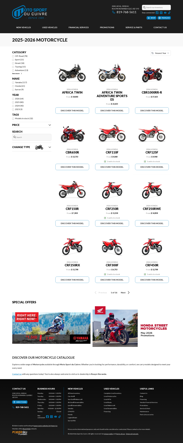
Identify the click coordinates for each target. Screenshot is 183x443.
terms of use (120, 434)
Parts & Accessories (147, 414)
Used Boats (108, 402)
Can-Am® (71, 396)
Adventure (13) (21, 70)
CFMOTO (71, 411)
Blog (141, 396)
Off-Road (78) (21, 56)
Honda (70, 414)
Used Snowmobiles (110, 408)
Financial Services (79, 27)
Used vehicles (49, 27)
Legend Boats (72, 418)
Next (125, 292)
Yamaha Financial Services (149, 402)
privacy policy (108, 434)
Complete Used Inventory (112, 393)
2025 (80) (19, 102)
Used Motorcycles (110, 396)
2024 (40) (19, 105)
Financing (107, 411)
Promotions (107, 27)
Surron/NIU (72, 421)
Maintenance (144, 411)
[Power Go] (35, 433)
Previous (100, 292)
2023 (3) (18, 109)
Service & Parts (134, 27)
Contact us (17, 374)
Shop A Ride (26, 429)
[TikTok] (169, 12)
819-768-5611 (124, 12)
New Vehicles (23, 27)
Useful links (147, 388)
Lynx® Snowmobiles (75, 405)
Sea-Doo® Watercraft (75, 399)
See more (17, 73)
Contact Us (160, 27)
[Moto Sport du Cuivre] (29, 12)
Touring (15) (20, 66)
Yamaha (70, 408)
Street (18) (19, 63)
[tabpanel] (49, 402)
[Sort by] (160, 53)
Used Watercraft (109, 405)
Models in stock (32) (24, 118)
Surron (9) (19, 89)
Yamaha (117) (21, 82)
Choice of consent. (132, 434)
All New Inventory (74, 393)
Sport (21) (19, 59)
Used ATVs (107, 399)
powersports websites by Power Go (45, 426)
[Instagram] (161, 12)
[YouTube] (165, 12)
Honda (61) (20, 86)
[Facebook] (157, 12)
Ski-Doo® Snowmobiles (76, 402)
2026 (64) (19, 98)
